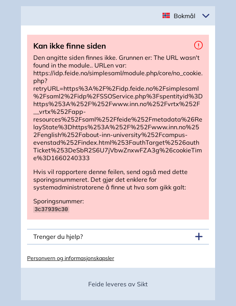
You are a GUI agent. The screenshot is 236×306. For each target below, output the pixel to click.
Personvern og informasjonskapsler (70, 257)
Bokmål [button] (184, 16)
